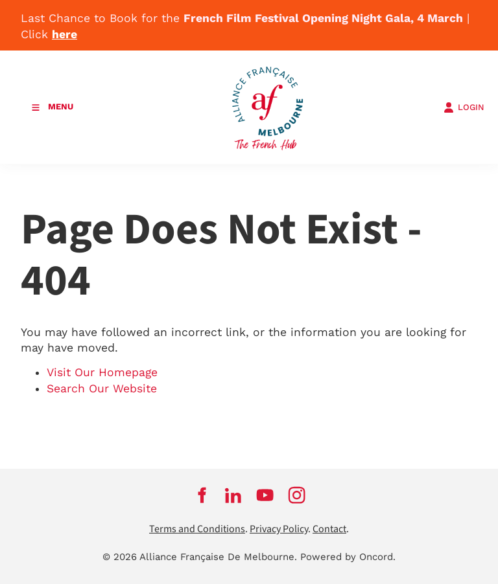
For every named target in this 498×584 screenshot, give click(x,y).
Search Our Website (102, 388)
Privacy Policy (279, 529)
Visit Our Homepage (102, 372)
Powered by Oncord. (348, 557)
